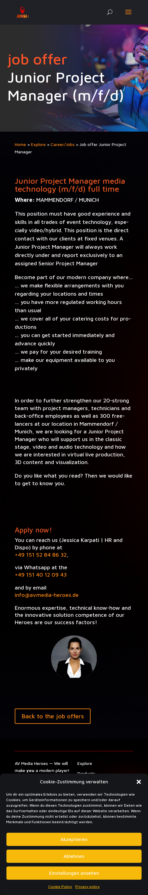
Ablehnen (74, 856)
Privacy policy (87, 886)
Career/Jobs (63, 144)
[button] (139, 782)
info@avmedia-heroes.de (47, 595)
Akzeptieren (74, 839)
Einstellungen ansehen (74, 873)
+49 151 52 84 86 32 (41, 554)
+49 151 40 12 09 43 (41, 574)
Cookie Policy (60, 886)
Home (20, 144)
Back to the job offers (52, 716)
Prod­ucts (86, 773)
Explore (38, 144)
